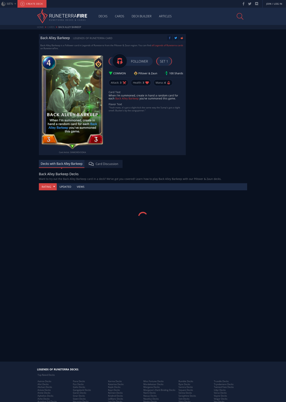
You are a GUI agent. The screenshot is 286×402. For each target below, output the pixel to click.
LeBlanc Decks (115, 398)
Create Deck (31, 4)
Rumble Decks (186, 381)
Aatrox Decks (44, 381)
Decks (103, 16)
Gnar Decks (79, 395)
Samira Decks (186, 387)
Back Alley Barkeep (69, 27)
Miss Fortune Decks (153, 381)
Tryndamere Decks (224, 384)
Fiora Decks (79, 381)
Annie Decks (44, 392)
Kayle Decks (114, 387)
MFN (10, 3)
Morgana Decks (151, 387)
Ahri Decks (43, 384)
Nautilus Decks (151, 398)
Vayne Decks (220, 395)
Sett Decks (184, 398)
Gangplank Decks (82, 390)
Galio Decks (79, 387)
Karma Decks (115, 381)
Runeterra (68, 16)
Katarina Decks (116, 384)
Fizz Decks (78, 384)
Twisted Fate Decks (224, 387)
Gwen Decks (79, 398)
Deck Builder (142, 16)
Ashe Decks (44, 398)
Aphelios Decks (45, 395)
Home (40, 27)
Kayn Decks (114, 390)
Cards (119, 16)
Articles (165, 16)
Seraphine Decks (187, 395)
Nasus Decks (150, 395)
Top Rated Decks (46, 375)
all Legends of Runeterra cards (167, 45)
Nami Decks (149, 392)
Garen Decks (79, 392)
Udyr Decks (220, 390)
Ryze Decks (184, 384)
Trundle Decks (221, 381)
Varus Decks (220, 392)
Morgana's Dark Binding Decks (159, 390)
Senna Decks (185, 392)
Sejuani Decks (186, 390)
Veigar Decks (220, 398)
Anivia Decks (44, 390)
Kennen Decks (115, 392)
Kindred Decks (115, 395)
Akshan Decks (45, 387)
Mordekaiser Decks (153, 384)
